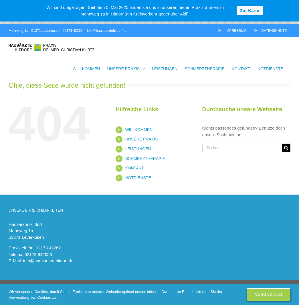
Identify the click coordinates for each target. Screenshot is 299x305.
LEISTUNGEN (138, 148)
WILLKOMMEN (139, 129)
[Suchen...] (242, 148)
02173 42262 (73, 31)
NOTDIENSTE (138, 177)
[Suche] (286, 148)
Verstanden (268, 294)
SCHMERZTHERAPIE (145, 158)
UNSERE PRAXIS (141, 139)
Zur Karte (249, 10)
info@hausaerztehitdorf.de (107, 31)
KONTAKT (134, 168)
